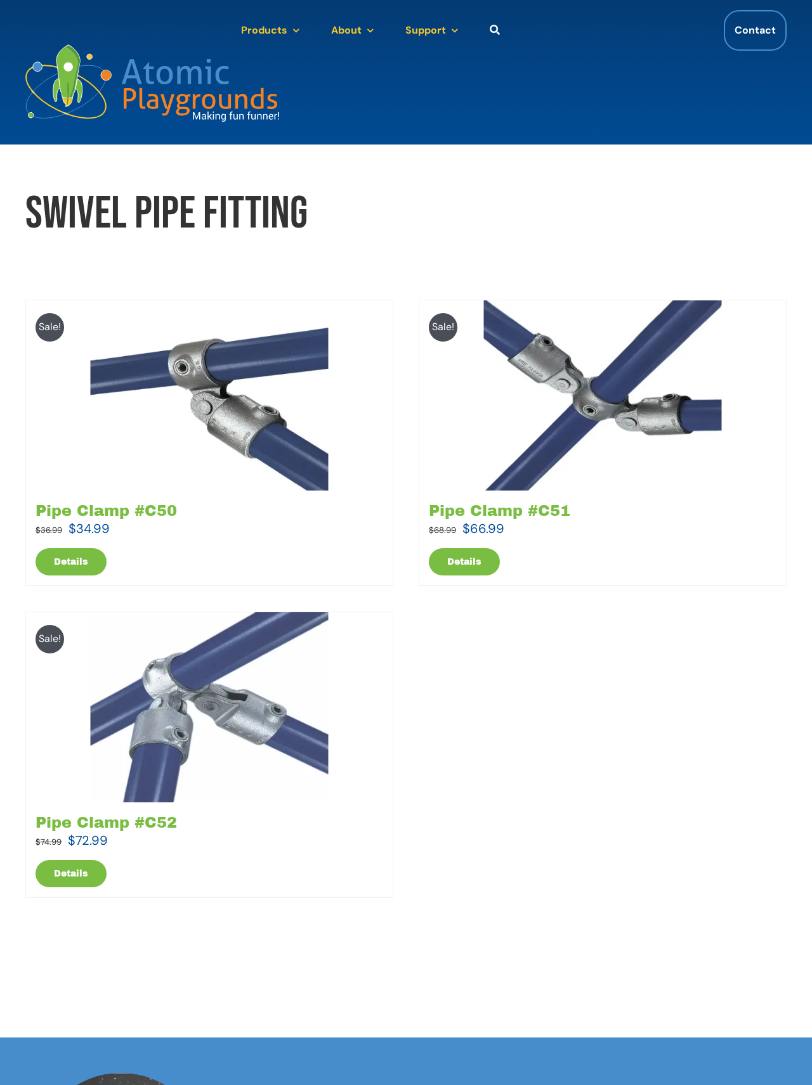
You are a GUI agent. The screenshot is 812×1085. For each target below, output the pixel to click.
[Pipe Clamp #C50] (209, 395)
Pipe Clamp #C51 (499, 511)
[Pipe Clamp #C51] (602, 395)
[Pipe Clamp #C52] (209, 707)
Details (71, 562)
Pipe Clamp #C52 (106, 822)
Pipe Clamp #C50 (106, 511)
